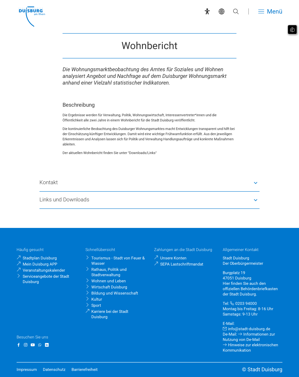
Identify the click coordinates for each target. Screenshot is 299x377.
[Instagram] (26, 345)
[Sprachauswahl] (221, 11)
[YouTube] (33, 345)
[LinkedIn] (47, 345)
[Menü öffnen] (270, 11)
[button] (149, 182)
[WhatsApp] (40, 345)
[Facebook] (19, 345)
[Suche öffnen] (236, 11)
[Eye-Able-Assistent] (207, 11)
